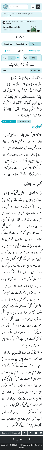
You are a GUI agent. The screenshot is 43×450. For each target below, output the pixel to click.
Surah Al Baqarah (11, 27)
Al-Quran (11, 14)
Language (34, 51)
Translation (21, 44)
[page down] (30, 433)
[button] (4, 71)
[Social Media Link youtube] (21, 439)
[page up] (24, 433)
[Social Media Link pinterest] (29, 439)
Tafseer (35, 44)
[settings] (41, 433)
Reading (8, 44)
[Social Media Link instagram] (26, 439)
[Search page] (18, 6)
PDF (21, 51)
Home (4, 14)
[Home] (5, 6)
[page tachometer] (36, 433)
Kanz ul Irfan (24, 121)
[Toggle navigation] (33, 6)
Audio (8, 51)
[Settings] (38, 6)
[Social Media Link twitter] (17, 439)
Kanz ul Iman (8, 121)
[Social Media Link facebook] (13, 439)
